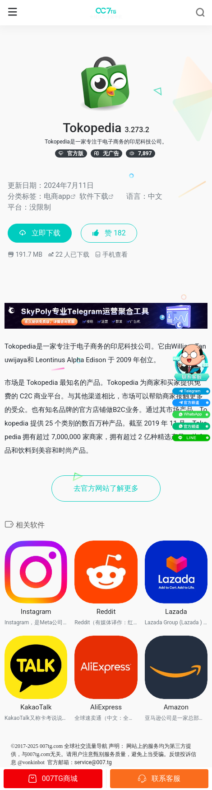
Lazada (176, 612)
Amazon (176, 707)
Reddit (106, 612)
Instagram (36, 612)
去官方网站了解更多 (106, 488)
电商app (57, 196)
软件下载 (93, 196)
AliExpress (106, 707)
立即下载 (39, 233)
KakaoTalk (35, 707)
